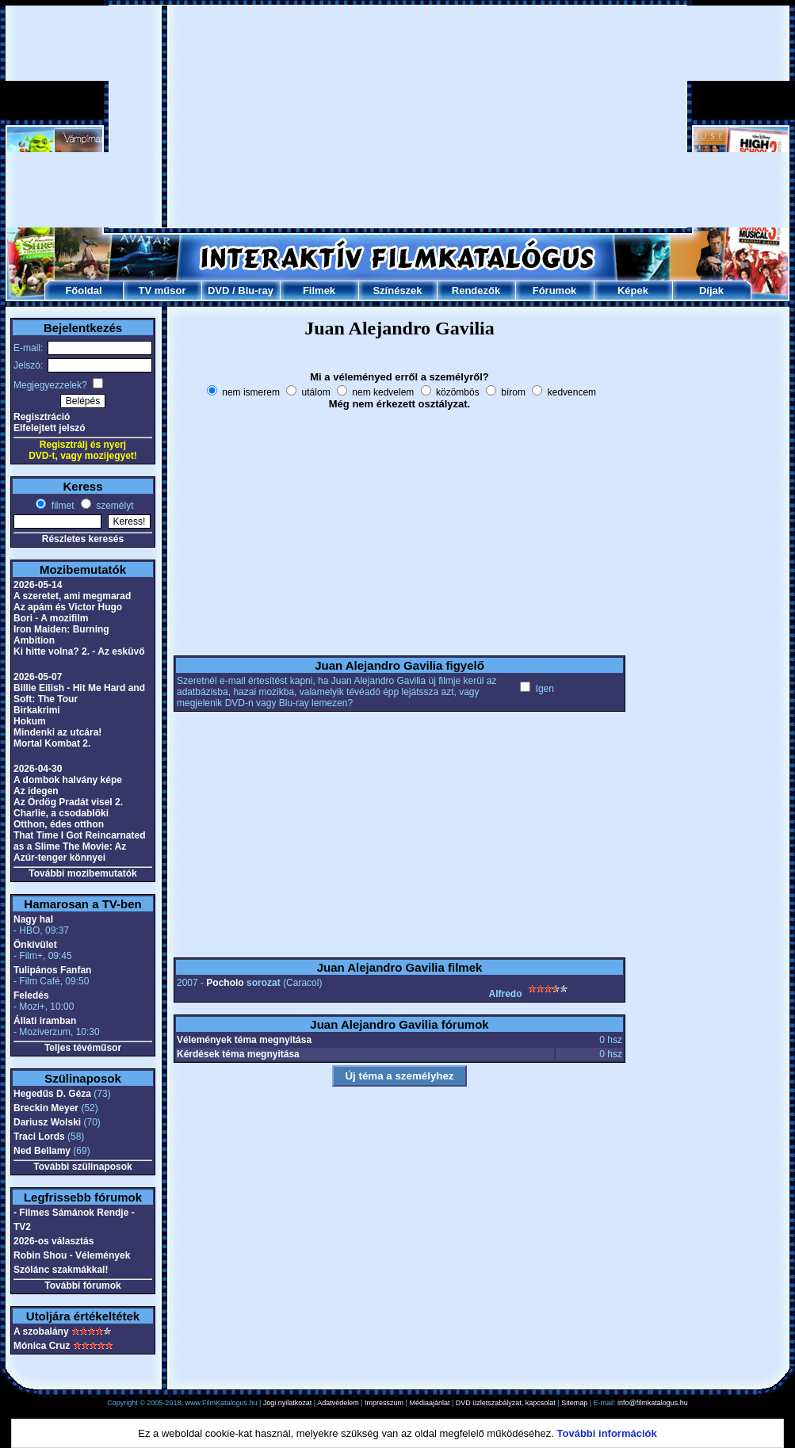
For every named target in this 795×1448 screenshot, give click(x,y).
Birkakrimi (36, 710)
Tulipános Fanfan (52, 970)
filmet (61, 505)
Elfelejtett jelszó (49, 428)
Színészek (397, 290)
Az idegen (36, 791)
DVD (218, 290)
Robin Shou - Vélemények (71, 1255)
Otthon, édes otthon (58, 824)
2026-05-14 (37, 584)
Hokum (29, 721)
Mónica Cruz (41, 1345)
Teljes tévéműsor (82, 1047)
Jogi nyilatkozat (287, 1403)
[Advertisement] (398, 116)
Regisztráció (41, 416)
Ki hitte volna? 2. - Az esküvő (79, 651)
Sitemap (574, 1403)
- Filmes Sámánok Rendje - (74, 1212)
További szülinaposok (82, 1166)
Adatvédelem (338, 1403)
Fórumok (555, 290)
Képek (632, 290)
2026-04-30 (37, 768)
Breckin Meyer (45, 1108)
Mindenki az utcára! (57, 732)
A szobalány (41, 1331)
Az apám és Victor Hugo (67, 607)
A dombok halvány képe (67, 779)
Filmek (319, 290)
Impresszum (384, 1403)
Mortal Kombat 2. (51, 743)
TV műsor (162, 290)
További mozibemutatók (82, 873)
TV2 (22, 1226)
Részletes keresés (83, 538)
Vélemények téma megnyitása (244, 1039)
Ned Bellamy (42, 1150)
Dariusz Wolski (47, 1122)
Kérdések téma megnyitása (238, 1054)
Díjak (711, 290)
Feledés (31, 995)
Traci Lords (39, 1136)
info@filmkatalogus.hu (652, 1403)
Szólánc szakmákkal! (60, 1269)
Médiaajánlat (429, 1403)
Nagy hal (33, 919)
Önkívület (35, 944)
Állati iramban (44, 1020)
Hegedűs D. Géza (52, 1093)
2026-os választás (53, 1241)
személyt (114, 505)
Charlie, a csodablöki (61, 813)
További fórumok (82, 1285)
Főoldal (83, 290)
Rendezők (476, 290)
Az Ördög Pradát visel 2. (68, 802)
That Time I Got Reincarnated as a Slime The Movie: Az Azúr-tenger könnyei (79, 846)
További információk (607, 1433)
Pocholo (224, 982)
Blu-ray (255, 290)
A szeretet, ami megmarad (72, 596)
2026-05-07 (37, 676)
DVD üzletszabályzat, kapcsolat (506, 1403)
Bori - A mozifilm (50, 618)
